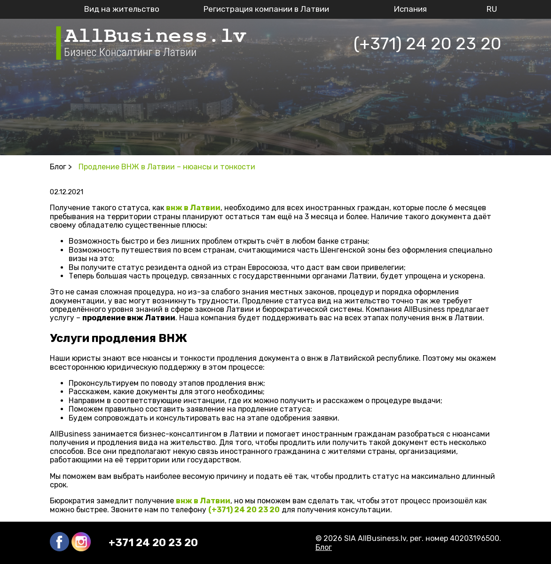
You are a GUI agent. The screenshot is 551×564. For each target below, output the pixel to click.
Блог (323, 547)
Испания (410, 9)
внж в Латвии (193, 207)
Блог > (61, 166)
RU (492, 9)
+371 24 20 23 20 (153, 543)
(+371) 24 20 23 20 (427, 43)
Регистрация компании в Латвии (266, 9)
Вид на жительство (121, 9)
